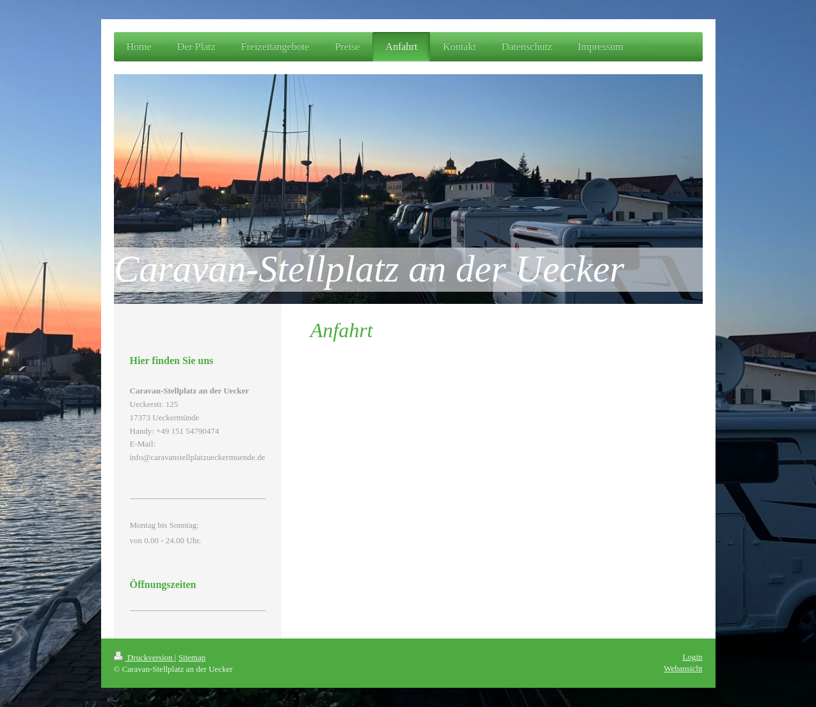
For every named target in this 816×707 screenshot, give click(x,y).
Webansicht (683, 668)
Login (692, 657)
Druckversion (144, 657)
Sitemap (192, 657)
